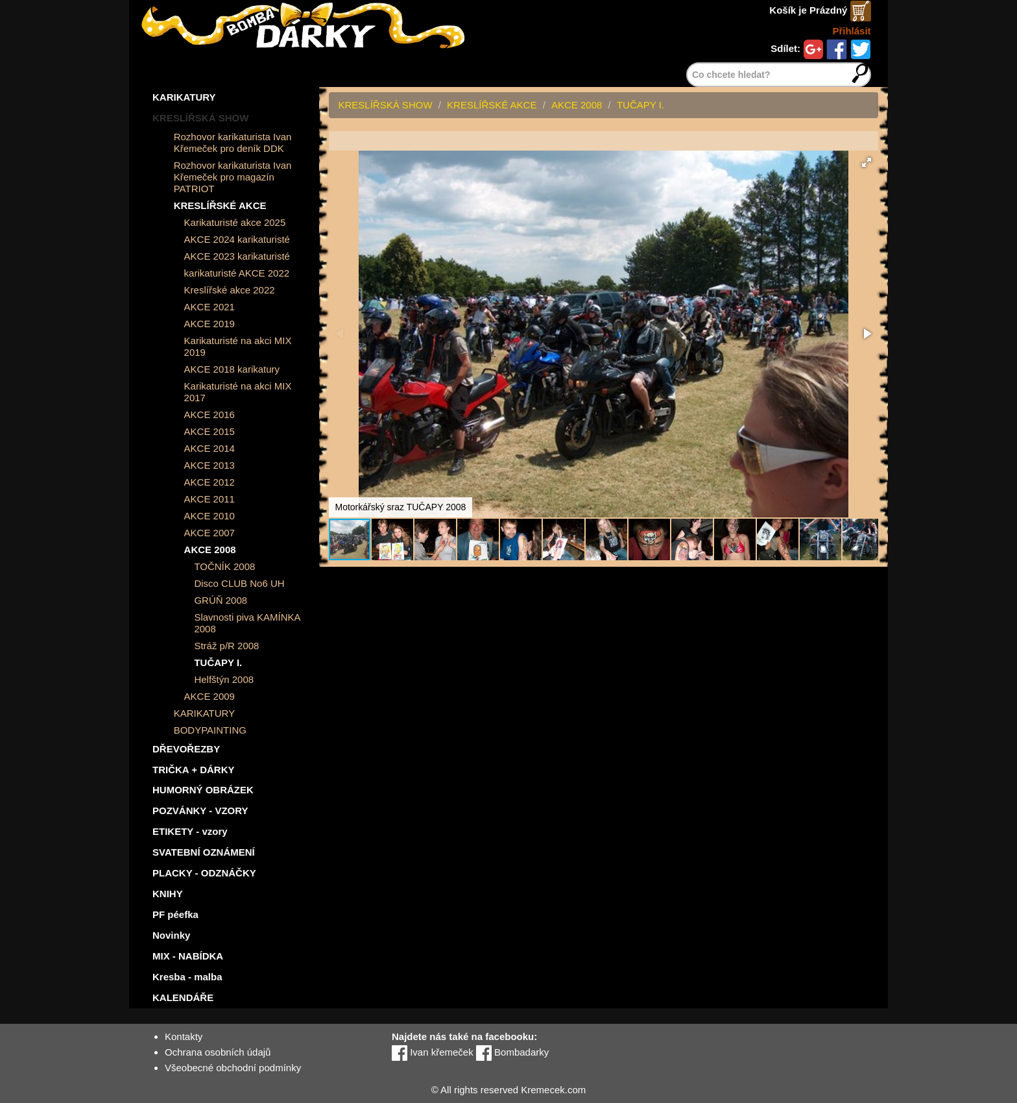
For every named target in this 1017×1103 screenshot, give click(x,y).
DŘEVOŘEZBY (186, 748)
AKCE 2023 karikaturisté (237, 256)
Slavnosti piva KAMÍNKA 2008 (247, 623)
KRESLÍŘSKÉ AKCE (220, 205)
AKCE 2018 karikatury (232, 369)
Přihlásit (851, 30)
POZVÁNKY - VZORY (200, 810)
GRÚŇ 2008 (220, 600)
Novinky (171, 935)
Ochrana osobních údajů (217, 1052)
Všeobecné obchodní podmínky (233, 1067)
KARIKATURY (184, 97)
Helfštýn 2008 (224, 679)
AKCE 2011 (209, 498)
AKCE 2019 (209, 323)
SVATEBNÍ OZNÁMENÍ (203, 852)
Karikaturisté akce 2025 (235, 222)
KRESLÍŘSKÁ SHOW (200, 117)
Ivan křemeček (432, 1052)
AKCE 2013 (209, 465)
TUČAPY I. (218, 662)
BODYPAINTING (210, 730)
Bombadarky (512, 1052)
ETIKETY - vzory (190, 831)
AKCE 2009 (209, 696)
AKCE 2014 (209, 448)
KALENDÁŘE (182, 997)
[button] (866, 162)
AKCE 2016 (209, 414)
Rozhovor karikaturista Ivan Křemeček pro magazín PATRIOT (233, 177)
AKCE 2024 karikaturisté (237, 239)
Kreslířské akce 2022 (229, 289)
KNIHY (167, 893)
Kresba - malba (187, 976)
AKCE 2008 (210, 549)
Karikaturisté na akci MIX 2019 (238, 346)
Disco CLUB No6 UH (239, 583)
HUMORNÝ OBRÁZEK (203, 789)
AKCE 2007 (209, 532)
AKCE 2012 (209, 482)
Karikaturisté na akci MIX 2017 (238, 391)
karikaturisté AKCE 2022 (237, 273)
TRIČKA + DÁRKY (193, 769)
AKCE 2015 (209, 431)
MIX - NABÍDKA (187, 955)
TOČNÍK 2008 (224, 566)
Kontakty (183, 1036)
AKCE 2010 (209, 515)
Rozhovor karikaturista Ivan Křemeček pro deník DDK (233, 142)
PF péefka (175, 914)
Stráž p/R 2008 (226, 645)
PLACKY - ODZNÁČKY (204, 872)
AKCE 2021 (209, 306)
